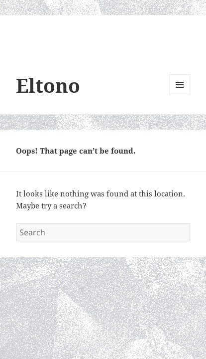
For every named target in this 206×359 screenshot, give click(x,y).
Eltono (48, 85)
